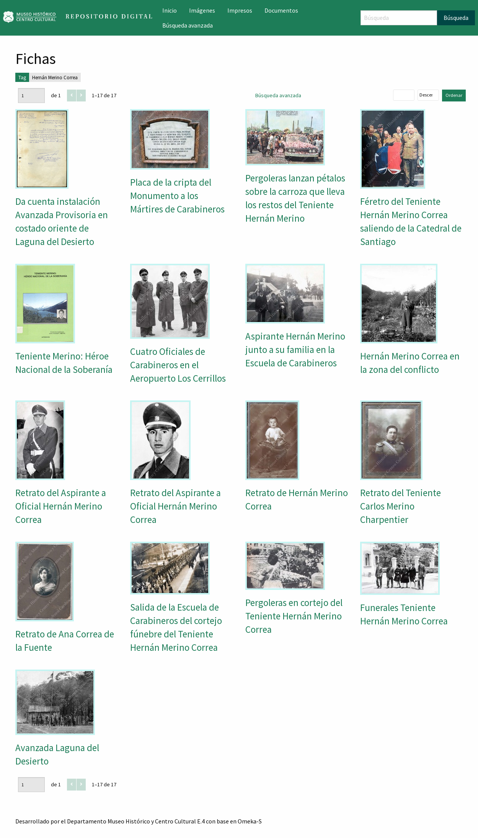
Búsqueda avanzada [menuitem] (187, 25)
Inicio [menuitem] (169, 10)
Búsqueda (456, 17)
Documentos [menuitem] (281, 10)
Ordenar (453, 95)
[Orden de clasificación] (428, 95)
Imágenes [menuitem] (202, 10)
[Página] (31, 95)
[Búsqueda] (399, 17)
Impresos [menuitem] (239, 10)
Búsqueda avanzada (278, 95)
